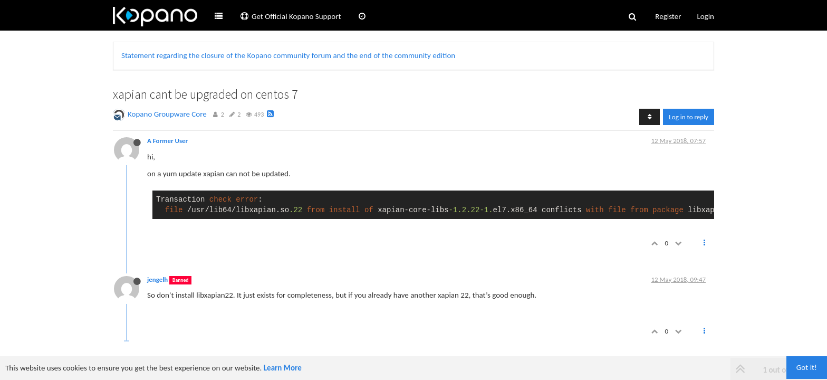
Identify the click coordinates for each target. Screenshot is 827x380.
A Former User (167, 141)
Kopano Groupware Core (167, 114)
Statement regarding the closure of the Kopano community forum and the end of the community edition (288, 55)
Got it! (806, 367)
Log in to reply (688, 117)
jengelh (157, 279)
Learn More (283, 368)
